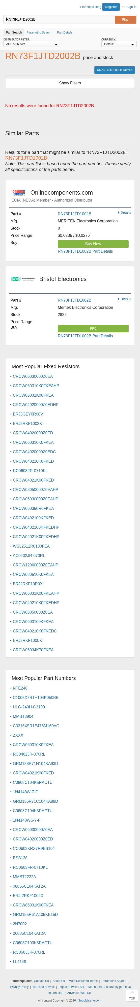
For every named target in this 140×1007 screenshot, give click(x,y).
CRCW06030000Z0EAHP (35, 499)
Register (111, 7)
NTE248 (20, 688)
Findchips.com (7, 7)
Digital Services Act (71, 987)
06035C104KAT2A (29, 933)
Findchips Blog (90, 7)
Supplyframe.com (89, 1000)
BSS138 (20, 858)
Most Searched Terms (83, 981)
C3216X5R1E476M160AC (36, 726)
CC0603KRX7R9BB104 (34, 848)
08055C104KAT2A (29, 886)
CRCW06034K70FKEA (33, 650)
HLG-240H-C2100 (29, 707)
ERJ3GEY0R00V (28, 414)
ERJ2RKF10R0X (28, 584)
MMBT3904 (23, 716)
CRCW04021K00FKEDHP (36, 537)
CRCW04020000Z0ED (33, 433)
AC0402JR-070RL (29, 556)
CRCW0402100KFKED (33, 518)
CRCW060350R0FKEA (33, 508)
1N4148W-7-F (25, 792)
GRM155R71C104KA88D (35, 801)
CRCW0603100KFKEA (33, 622)
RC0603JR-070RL (29, 952)
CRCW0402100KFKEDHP (36, 527)
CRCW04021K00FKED (33, 480)
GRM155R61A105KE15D (35, 914)
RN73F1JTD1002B (74, 214)
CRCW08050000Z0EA (33, 612)
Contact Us (41, 981)
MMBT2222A (24, 877)
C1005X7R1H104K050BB (35, 697)
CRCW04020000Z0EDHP (35, 405)
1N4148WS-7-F (26, 820)
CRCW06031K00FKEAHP (36, 593)
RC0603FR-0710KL (30, 471)
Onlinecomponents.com (71, 196)
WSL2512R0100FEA (31, 546)
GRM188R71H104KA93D (35, 764)
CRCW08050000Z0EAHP (35, 489)
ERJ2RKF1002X (27, 423)
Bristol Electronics (71, 282)
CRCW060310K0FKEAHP (36, 386)
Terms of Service (43, 987)
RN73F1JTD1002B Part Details (85, 251)
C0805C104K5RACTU (33, 782)
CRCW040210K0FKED (33, 461)
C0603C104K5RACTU (33, 811)
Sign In (132, 7)
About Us (59, 981)
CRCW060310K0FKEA (33, 442)
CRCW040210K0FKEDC (35, 631)
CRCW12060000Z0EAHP (35, 565)
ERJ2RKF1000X (27, 640)
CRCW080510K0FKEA (33, 574)
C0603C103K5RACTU (33, 943)
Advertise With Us (79, 993)
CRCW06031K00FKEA (33, 395)
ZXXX (18, 735)
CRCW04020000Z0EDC (34, 452)
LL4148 (19, 962)
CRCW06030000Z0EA (33, 376)
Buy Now (93, 244)
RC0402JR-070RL (29, 754)
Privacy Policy (19, 987)
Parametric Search (114, 981)
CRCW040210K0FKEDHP (36, 603)
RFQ (93, 328)
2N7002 (20, 924)
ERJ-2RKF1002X (28, 896)
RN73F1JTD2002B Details (114, 70)
